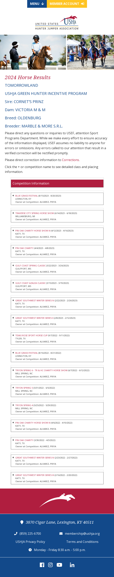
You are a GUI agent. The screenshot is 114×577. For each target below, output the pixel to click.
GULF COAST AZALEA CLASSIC (30, 283)
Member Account (67, 4)
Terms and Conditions (82, 542)
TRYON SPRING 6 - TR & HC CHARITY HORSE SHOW (41, 370)
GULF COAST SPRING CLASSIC (30, 265)
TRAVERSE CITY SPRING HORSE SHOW (34, 213)
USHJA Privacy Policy (30, 542)
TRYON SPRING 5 (24, 387)
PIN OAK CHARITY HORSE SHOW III (32, 230)
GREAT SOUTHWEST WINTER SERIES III (34, 475)
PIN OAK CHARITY (24, 248)
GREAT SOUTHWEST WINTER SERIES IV (34, 300)
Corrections (70, 160)
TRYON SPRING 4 (24, 405)
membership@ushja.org (82, 533)
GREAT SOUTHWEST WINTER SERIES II (34, 317)
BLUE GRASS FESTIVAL (26, 195)
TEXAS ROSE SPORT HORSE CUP (31, 335)
